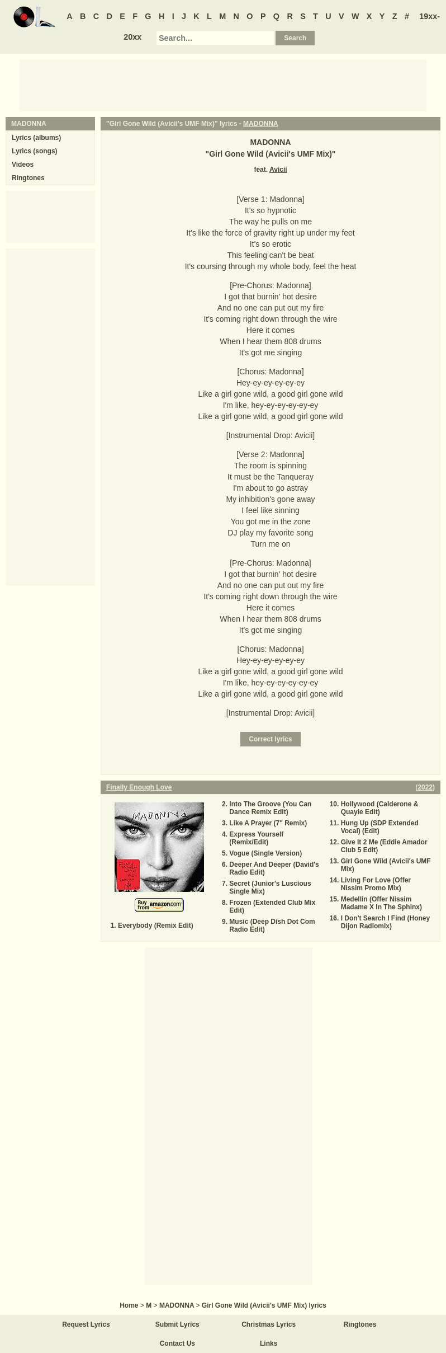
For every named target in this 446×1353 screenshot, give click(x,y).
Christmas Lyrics (268, 1324)
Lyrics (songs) (35, 151)
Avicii (278, 169)
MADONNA (260, 124)
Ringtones (28, 178)
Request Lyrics (86, 1324)
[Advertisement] (223, 84)
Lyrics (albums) (36, 138)
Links (268, 1343)
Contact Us (177, 1343)
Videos (23, 164)
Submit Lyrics (177, 1324)
